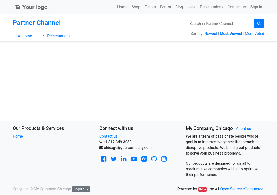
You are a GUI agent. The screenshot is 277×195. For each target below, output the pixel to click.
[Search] (259, 23)
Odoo (202, 189)
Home (24, 36)
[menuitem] (122, 7)
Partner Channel (37, 23)
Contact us (108, 136)
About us (243, 128)
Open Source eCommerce (241, 189)
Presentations (55, 36)
